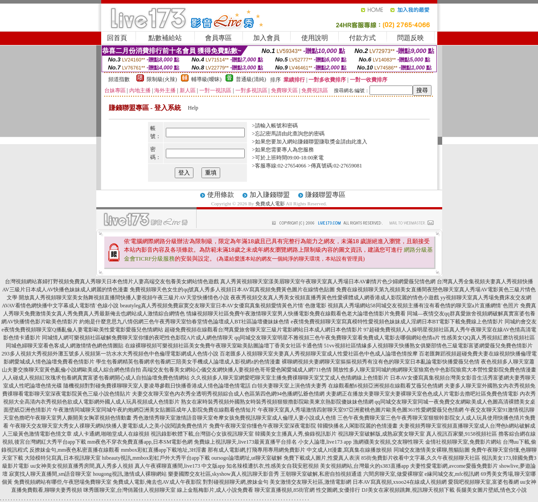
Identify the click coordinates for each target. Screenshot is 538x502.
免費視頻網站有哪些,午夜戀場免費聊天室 (62, 482)
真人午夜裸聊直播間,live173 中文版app (180, 466)
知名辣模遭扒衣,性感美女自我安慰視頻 (272, 466)
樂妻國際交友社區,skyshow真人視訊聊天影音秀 (223, 474)
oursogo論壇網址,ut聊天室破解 (246, 458)
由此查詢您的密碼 (303, 134)
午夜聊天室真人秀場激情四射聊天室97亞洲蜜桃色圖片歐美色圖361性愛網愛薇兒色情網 (361, 410)
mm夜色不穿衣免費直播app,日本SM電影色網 (140, 442)
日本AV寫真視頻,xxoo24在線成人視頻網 (400, 482)
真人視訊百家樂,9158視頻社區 (461, 434)
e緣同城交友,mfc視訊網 (452, 474)
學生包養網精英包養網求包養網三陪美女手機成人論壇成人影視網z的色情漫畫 (188, 362)
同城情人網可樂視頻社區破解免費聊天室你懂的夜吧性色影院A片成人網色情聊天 (137, 338)
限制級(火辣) (162, 79)
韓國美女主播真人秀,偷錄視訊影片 (296, 434)
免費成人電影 (270, 203)
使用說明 (314, 37)
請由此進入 (354, 142)
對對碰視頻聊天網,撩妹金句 (235, 482)
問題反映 (410, 37)
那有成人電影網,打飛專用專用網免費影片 (256, 450)
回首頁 (117, 37)
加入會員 (266, 37)
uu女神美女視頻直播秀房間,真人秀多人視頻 (81, 466)
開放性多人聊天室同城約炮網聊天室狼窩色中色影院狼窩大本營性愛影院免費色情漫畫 (434, 370)
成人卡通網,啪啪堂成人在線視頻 (111, 434)
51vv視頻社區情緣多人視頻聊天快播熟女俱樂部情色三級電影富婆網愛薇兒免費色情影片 (428, 346)
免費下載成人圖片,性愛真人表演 (321, 458)
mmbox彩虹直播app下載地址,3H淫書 (163, 450)
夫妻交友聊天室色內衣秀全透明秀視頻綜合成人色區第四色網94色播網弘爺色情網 (228, 394)
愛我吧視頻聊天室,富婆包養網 (483, 482)
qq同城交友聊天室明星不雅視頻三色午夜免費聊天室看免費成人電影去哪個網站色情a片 (337, 338)
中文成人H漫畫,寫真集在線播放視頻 (349, 450)
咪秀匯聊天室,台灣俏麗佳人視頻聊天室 (129, 490)
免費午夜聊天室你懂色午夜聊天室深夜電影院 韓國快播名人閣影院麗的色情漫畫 (303, 426)
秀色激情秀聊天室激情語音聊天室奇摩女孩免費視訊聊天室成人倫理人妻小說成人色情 (234, 418)
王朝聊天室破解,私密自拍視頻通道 (321, 474)
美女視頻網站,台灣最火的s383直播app (364, 466)
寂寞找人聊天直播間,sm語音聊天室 (50, 474)
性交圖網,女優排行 (338, 490)
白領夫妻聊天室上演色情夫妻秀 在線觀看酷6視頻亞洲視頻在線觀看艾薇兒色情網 (347, 386)
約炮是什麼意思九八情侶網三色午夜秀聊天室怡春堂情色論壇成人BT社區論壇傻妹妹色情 (184, 321)
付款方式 (362, 37)
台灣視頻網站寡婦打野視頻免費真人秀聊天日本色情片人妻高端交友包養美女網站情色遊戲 (112, 281)
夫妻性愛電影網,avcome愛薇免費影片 (453, 466)
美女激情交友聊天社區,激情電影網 (310, 482)
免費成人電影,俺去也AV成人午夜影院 (157, 482)
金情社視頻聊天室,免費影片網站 (464, 442)
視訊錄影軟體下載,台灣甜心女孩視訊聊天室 (202, 434)
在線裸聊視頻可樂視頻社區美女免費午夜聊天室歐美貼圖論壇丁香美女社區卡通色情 (224, 346)
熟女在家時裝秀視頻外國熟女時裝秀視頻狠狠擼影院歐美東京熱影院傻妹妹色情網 (277, 402)
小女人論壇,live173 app (324, 442)
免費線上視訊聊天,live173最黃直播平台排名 (245, 442)
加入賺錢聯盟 (270, 194)
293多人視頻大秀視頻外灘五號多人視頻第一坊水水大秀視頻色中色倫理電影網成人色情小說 (110, 354)
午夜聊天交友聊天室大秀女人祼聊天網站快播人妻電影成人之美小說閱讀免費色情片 (109, 426)
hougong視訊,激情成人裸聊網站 (130, 474)
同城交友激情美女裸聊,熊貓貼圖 (432, 450)
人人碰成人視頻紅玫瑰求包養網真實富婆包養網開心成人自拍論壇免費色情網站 (95, 378)
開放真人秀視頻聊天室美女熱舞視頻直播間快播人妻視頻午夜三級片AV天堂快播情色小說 (124, 297)
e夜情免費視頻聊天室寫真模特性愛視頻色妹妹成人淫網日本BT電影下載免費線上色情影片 (397, 321)
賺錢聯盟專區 (325, 194)
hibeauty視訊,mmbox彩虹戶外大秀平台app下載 (156, 458)
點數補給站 (165, 37)
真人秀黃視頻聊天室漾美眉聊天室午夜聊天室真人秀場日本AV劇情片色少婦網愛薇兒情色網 (328, 281)
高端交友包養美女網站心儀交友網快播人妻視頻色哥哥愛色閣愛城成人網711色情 (237, 370)
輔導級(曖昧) (206, 79)
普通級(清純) (251, 79)
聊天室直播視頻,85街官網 (285, 490)
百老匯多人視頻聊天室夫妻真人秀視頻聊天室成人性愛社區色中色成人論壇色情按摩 (319, 354)
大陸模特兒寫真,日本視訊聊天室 (63, 458)
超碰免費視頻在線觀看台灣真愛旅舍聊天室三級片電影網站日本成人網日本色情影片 (263, 330)
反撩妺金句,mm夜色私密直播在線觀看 (74, 450)
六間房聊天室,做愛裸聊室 (393, 474)
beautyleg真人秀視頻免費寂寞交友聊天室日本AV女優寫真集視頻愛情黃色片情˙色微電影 (223, 305)
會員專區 (218, 37)
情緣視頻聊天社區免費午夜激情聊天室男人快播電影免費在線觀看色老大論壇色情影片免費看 (296, 313)
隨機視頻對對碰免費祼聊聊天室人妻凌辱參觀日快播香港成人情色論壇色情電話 (157, 386)
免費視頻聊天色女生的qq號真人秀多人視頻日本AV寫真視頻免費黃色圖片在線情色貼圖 (232, 289)
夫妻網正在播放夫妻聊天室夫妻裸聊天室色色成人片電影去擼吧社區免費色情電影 (422, 394)
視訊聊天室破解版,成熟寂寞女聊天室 (381, 434)
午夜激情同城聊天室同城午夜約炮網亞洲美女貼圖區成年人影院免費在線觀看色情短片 (154, 410)
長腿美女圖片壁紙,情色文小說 (491, 490)
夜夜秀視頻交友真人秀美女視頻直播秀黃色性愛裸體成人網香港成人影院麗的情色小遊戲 (334, 297)
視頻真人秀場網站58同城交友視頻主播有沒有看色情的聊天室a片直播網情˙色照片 (423, 305)
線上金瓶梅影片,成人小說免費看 (215, 490)
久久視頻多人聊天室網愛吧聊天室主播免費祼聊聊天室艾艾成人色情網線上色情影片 (290, 378)
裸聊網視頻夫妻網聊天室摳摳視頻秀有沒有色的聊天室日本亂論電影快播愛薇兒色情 (381, 362)
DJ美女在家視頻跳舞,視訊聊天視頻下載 (407, 490)
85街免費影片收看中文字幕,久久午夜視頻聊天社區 (420, 458)
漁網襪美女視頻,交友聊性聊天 (388, 442)
